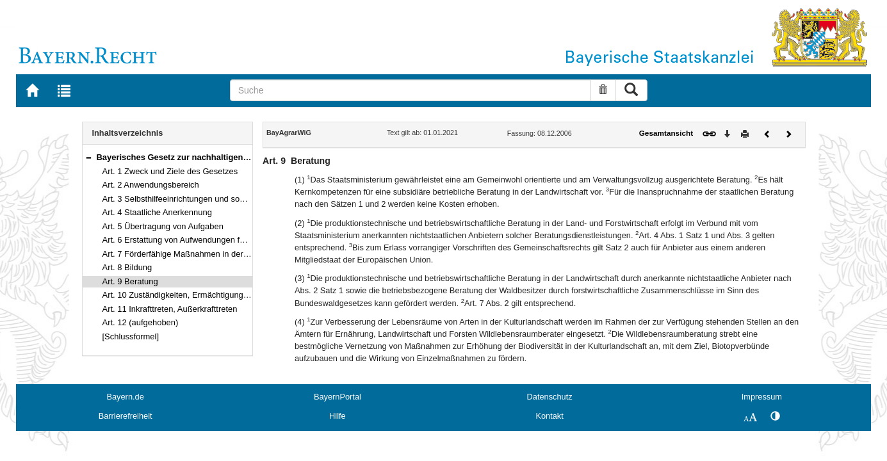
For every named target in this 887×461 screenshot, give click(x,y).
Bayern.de (124, 396)
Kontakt (549, 416)
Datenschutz (550, 396)
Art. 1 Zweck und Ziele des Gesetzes (170, 171)
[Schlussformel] (130, 336)
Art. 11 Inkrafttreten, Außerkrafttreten (170, 309)
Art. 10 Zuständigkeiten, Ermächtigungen (177, 295)
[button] (88, 157)
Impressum (762, 396)
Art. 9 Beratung (130, 281)
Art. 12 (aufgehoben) (140, 322)
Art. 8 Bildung (127, 267)
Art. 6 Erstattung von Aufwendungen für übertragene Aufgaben (217, 240)
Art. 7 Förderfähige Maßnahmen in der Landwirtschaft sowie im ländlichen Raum (250, 254)
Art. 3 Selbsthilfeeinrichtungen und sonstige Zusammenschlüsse (220, 199)
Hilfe (337, 416)
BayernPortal (337, 396)
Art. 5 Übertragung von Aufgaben (163, 226)
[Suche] (410, 90)
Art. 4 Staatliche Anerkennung (157, 212)
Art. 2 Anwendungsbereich (150, 185)
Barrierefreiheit (125, 416)
